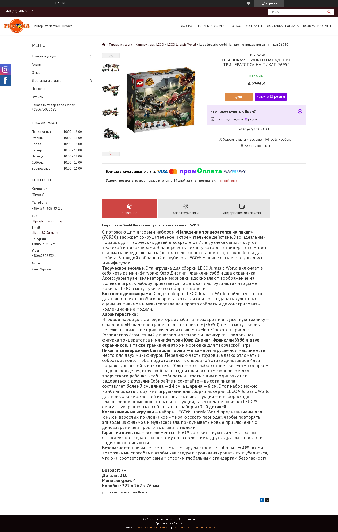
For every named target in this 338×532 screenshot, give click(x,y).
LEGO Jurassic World (181, 44)
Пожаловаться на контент (153, 527)
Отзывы (37, 97)
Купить (238, 97)
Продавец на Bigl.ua (169, 523)
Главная (186, 26)
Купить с (271, 97)
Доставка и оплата (283, 26)
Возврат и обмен (317, 26)
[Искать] (329, 12)
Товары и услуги (211, 26)
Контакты (254, 26)
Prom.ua (189, 519)
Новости (38, 88)
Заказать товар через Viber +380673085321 (53, 107)
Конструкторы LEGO (150, 44)
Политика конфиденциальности (194, 527)
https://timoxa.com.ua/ (47, 221)
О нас (236, 26)
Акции (36, 64)
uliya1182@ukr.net (45, 233)
